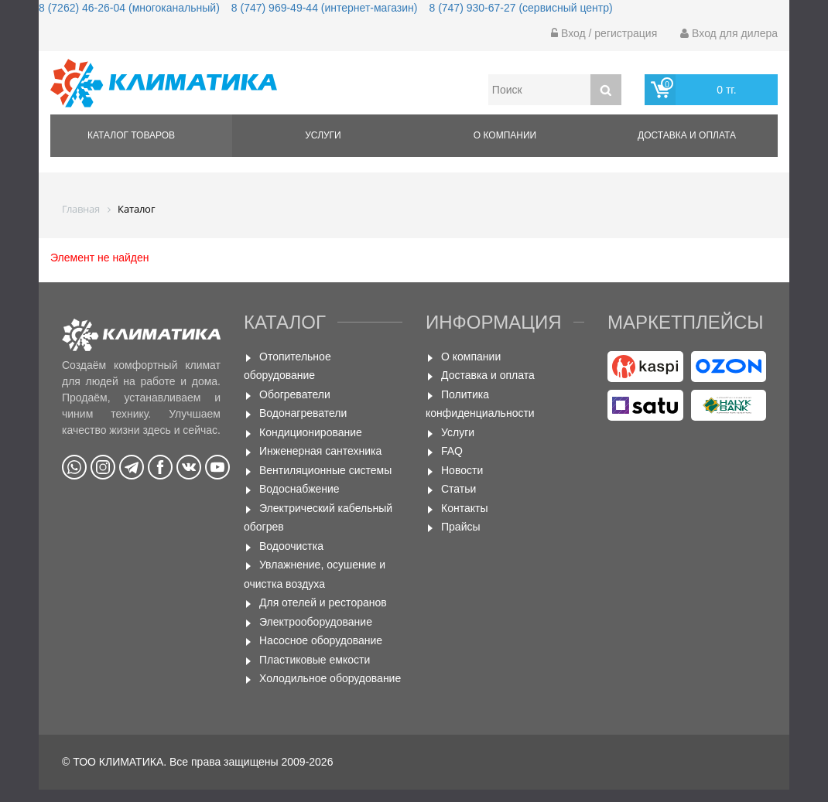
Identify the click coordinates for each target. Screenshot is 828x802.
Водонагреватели (303, 413)
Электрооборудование (315, 622)
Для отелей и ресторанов (323, 602)
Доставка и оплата (687, 135)
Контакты (464, 508)
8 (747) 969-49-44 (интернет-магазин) (324, 8)
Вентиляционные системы (325, 470)
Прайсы (461, 526)
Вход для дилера (729, 33)
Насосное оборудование (320, 640)
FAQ (452, 451)
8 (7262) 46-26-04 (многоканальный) (129, 8)
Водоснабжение (299, 489)
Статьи (458, 489)
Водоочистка (291, 546)
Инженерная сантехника (320, 451)
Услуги (323, 135)
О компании (505, 135)
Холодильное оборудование (330, 678)
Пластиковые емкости (314, 660)
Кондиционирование (310, 432)
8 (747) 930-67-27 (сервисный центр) (520, 8)
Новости (462, 470)
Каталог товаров (131, 135)
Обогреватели (294, 394)
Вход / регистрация (604, 33)
